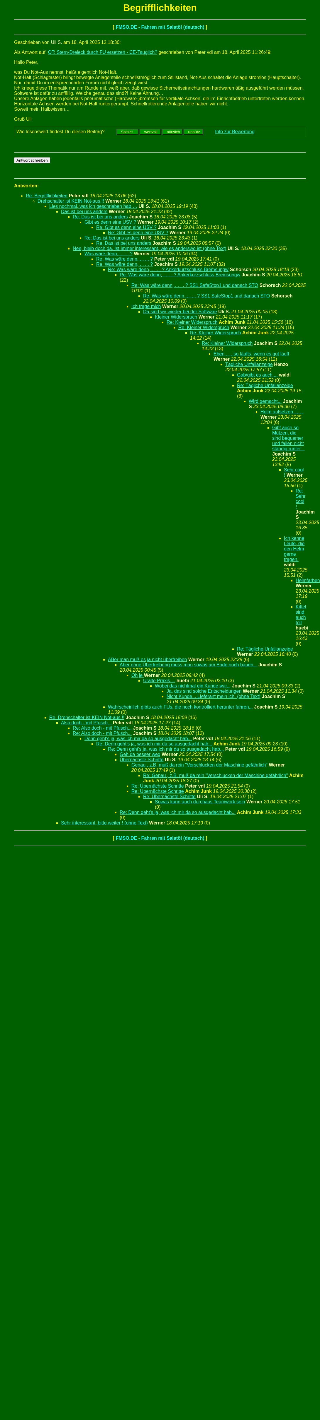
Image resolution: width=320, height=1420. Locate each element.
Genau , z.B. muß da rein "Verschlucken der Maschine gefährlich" (199, 764)
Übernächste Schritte (141, 759)
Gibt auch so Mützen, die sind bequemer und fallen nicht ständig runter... (288, 438)
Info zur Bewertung (234, 131)
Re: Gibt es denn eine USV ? (126, 227)
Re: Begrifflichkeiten (46, 195)
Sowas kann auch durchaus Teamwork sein (200, 801)
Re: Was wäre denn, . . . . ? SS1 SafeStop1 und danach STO (194, 285)
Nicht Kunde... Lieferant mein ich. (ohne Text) (213, 696)
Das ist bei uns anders (84, 211)
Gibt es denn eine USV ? (110, 222)
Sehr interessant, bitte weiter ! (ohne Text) (104, 822)
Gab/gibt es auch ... (257, 374)
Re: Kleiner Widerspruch (192, 322)
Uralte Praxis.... (159, 680)
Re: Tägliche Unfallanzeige (265, 385)
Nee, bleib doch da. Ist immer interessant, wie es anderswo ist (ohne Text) (149, 248)
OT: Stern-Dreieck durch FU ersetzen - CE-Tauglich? (103, 52)
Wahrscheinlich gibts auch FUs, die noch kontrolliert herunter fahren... (180, 706)
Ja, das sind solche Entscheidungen (204, 691)
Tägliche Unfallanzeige (249, 364)
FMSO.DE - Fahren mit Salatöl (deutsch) (160, 27)
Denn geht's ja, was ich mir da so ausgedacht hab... (138, 738)
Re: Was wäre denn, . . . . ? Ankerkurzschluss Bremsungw (168, 269)
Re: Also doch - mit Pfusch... (102, 728)
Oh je (137, 675)
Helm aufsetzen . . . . (282, 411)
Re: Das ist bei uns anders (100, 216)
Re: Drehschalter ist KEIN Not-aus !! (86, 717)
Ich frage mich (146, 306)
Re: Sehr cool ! (301, 498)
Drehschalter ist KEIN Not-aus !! (71, 201)
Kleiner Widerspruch (176, 316)
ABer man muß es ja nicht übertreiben (147, 659)
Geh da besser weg (140, 754)
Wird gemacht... (265, 401)
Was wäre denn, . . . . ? (108, 253)
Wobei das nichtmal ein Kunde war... (193, 685)
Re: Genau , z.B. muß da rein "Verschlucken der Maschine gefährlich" (215, 775)
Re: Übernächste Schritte (157, 785)
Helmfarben (308, 580)
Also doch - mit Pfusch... (86, 722)
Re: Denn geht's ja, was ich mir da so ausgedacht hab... (154, 743)
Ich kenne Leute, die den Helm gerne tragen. (294, 549)
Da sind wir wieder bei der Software (180, 311)
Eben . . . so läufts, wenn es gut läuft (251, 353)
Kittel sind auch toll (301, 614)
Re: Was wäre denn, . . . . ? (124, 258)
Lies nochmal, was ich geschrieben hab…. (93, 206)
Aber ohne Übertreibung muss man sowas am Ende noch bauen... (188, 664)
